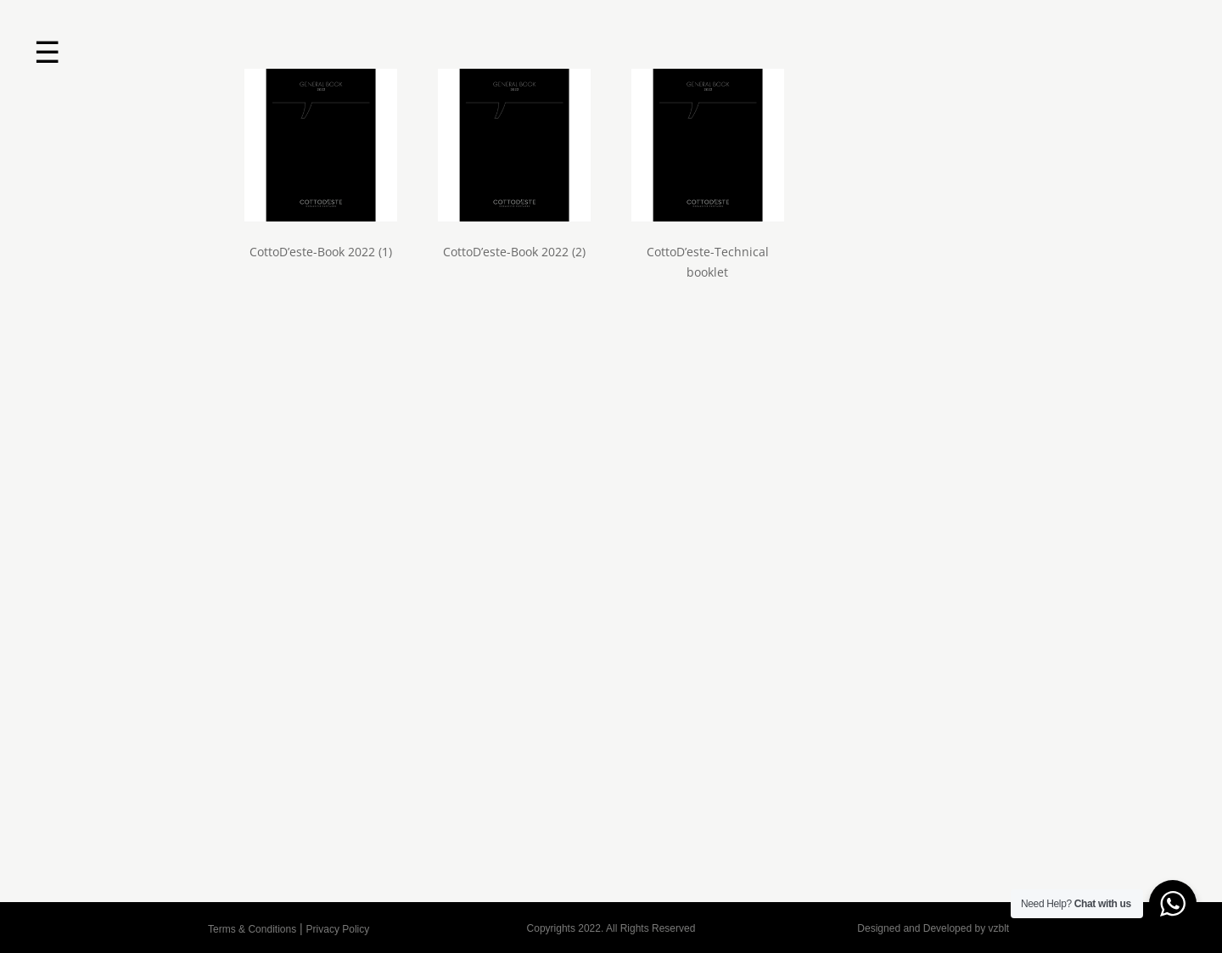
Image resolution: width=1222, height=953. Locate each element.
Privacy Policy (338, 929)
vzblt (998, 928)
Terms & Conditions (252, 929)
